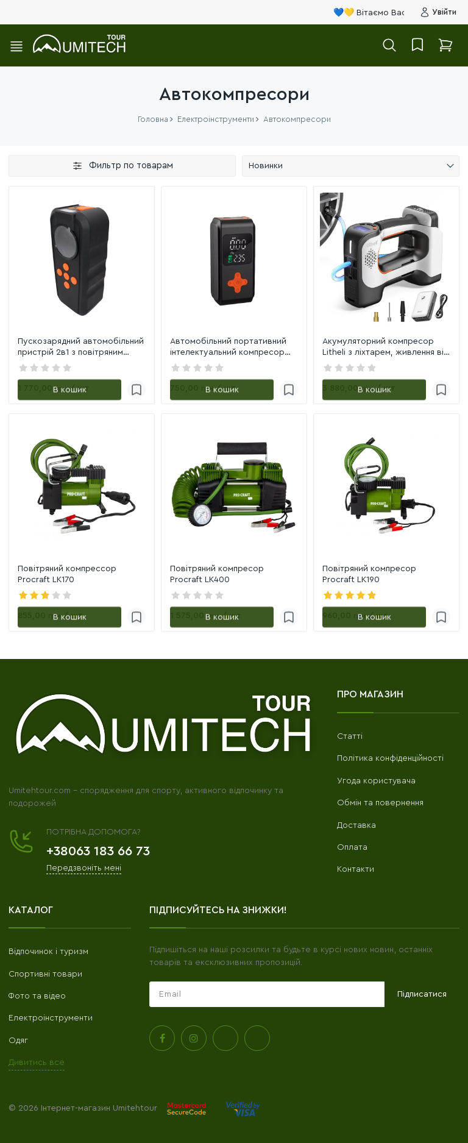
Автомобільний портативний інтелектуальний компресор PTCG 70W (228, 347)
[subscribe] (267, 994)
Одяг (18, 1040)
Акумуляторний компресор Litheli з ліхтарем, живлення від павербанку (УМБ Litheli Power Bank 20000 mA (385, 347)
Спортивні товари (45, 974)
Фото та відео (37, 996)
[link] (81, 259)
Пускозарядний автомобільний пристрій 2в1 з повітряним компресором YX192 (81, 347)
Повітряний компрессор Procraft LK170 (67, 574)
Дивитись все (37, 1062)
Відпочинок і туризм (48, 951)
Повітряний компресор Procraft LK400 (217, 574)
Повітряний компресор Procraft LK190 (369, 574)
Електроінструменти (51, 1018)
